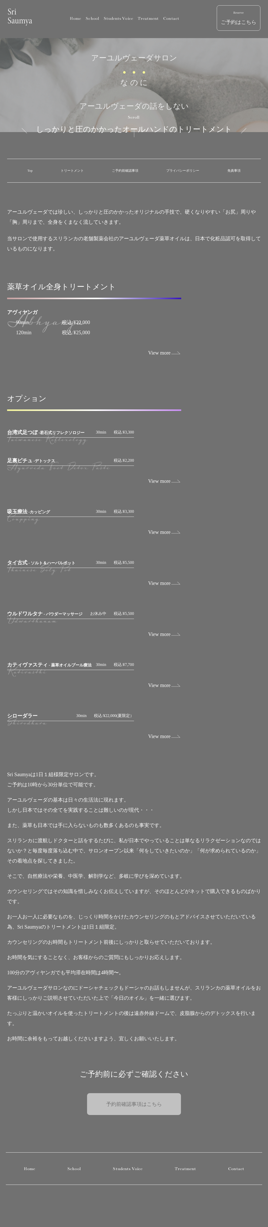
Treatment (148, 18)
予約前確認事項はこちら (134, 1104)
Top (29, 170)
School (92, 18)
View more (159, 353)
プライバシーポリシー (182, 170)
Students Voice (118, 18)
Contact (171, 18)
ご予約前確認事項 (125, 170)
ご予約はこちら (238, 18)
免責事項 (234, 170)
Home (75, 18)
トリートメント (72, 170)
